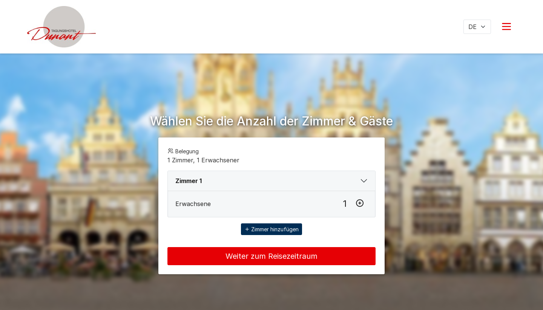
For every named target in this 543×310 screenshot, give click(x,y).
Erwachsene (193, 204)
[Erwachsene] (344, 204)
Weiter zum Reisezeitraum (271, 256)
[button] (506, 26)
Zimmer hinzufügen (271, 229)
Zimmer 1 (188, 181)
